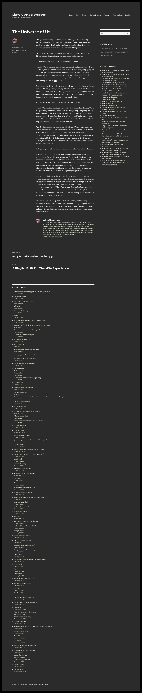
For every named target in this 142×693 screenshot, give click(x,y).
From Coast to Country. (21, 311)
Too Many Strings (19, 593)
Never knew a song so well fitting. (24, 354)
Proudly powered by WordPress (38, 684)
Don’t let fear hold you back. (22, 540)
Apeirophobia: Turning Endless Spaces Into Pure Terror (31, 497)
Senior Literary (81, 15)
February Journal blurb (21, 416)
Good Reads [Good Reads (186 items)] (106, 52)
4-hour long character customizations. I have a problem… (32, 440)
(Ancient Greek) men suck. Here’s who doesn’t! (29, 454)
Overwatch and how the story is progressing (27, 330)
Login (127, 15)
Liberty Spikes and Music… (22, 435)
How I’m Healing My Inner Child (24, 598)
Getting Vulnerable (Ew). (21, 631)
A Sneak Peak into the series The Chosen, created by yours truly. (33, 626)
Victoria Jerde (16, 45)
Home (70, 15)
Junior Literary (95, 15)
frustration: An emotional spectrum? (25, 645)
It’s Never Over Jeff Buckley (22, 468)
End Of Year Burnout (20, 406)
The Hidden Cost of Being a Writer (24, 363)
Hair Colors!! (18, 555)
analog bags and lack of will (22, 339)
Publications (118, 15)
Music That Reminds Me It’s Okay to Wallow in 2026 (30, 320)
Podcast (107, 15)
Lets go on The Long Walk (22, 402)
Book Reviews (16, 50)
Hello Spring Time (19, 430)
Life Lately (17, 306)
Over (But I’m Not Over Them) (23, 301)
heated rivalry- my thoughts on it (24, 488)
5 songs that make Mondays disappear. (26, 550)
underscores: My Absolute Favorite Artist (26, 349)
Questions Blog (19, 459)
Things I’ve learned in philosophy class (26, 602)
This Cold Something (20, 655)
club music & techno (20, 392)
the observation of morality (22, 617)
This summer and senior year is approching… (28, 378)
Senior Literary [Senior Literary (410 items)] (107, 55)
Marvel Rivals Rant (19, 344)
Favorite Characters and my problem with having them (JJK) (32, 292)
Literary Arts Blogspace (29, 14)
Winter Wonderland (20, 636)
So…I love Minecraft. (20, 425)
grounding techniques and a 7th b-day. (26, 578)
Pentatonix (17, 607)
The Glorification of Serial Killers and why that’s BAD (30, 559)
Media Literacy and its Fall (22, 660)
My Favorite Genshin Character (23, 583)
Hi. (15, 569)
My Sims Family (19, 445)
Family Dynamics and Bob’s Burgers (25, 612)
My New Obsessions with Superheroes (26, 521)
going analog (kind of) (21, 502)
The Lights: (17, 641)
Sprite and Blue (18, 382)
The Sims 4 (17, 478)
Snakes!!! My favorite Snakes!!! (23, 492)
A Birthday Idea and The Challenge (24, 473)
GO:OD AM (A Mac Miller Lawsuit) (24, 545)
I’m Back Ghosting (20, 464)
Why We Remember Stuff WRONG (24, 650)
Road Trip (17, 516)
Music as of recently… (20, 621)
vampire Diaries (19, 368)
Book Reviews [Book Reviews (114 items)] (107, 48)
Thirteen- (17, 483)
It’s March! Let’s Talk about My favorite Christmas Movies (32, 325)
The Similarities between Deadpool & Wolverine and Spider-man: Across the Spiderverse (41, 397)
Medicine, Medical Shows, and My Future (26, 526)
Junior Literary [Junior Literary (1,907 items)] (120, 52)
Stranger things (19, 664)
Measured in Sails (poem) (22, 535)
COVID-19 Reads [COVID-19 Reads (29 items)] (121, 48)
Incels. (16, 315)
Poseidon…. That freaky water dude (25, 359)
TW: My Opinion (19, 669)
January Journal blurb (20, 512)
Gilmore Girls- (18, 574)
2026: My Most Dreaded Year (23, 507)
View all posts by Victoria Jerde (52, 237)
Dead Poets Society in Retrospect (24, 335)
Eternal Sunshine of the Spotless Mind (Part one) (29, 449)
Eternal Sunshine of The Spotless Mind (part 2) (28, 421)
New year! (17, 588)
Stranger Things (19, 531)
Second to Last (18, 373)
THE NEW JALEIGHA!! (21, 296)
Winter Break (18, 564)
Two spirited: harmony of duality (24, 387)
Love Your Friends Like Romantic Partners (27, 411)
